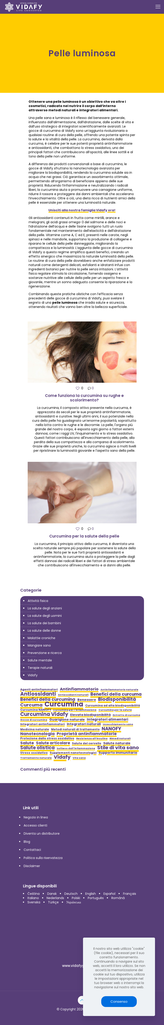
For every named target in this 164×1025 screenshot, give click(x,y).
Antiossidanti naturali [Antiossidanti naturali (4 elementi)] (73, 695)
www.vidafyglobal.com (82, 965)
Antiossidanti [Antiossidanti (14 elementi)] (38, 694)
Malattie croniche (41, 638)
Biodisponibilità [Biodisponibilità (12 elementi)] (117, 699)
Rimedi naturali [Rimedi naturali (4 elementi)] (120, 738)
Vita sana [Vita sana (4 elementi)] (79, 758)
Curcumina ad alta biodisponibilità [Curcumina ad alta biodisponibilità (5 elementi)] (112, 705)
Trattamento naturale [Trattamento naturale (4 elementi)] (36, 758)
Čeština (33, 893)
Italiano (33, 898)
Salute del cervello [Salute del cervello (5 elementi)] (86, 743)
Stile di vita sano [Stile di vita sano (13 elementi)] (118, 747)
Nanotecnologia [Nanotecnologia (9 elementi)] (37, 733)
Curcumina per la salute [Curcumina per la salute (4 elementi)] (115, 710)
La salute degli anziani (45, 608)
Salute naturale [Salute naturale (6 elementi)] (116, 743)
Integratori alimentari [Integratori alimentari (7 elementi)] (107, 719)
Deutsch (71, 893)
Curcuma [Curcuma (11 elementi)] (31, 705)
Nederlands (55, 898)
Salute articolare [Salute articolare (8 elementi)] (53, 743)
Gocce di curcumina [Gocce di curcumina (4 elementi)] (33, 720)
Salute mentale (40, 660)
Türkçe (53, 902)
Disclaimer (32, 866)
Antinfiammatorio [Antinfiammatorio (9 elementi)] (79, 689)
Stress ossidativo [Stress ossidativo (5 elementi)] (34, 753)
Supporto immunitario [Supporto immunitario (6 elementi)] (118, 753)
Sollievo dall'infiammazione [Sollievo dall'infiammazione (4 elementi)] (76, 748)
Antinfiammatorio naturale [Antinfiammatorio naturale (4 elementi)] (119, 689)
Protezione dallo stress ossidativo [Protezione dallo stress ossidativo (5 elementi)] (47, 738)
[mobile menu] (158, 7)
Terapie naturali (40, 667)
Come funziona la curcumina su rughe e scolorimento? (84, 398)
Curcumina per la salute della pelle (84, 536)
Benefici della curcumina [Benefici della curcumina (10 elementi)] (47, 699)
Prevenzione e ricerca (45, 653)
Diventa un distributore (42, 833)
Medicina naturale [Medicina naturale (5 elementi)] (34, 729)
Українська (73, 902)
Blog (27, 841)
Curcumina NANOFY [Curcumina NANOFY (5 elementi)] (35, 710)
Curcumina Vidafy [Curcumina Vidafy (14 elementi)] (44, 714)
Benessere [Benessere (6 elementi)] (86, 700)
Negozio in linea (36, 817)
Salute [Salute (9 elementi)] (27, 743)
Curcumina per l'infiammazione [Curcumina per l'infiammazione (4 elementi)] (75, 710)
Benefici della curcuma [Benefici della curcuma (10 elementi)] (116, 694)
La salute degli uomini (45, 615)
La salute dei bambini (44, 623)
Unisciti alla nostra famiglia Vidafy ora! (81, 210)
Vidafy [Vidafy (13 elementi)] (62, 757)
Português (96, 898)
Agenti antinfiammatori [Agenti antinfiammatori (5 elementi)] (39, 689)
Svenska (33, 902)
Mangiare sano (39, 645)
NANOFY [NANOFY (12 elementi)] (111, 729)
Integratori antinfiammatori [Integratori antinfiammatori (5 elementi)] (42, 724)
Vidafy (33, 675)
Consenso (119, 1001)
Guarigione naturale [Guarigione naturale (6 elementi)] (67, 720)
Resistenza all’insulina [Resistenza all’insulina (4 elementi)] (92, 738)
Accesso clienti (35, 825)
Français (129, 893)
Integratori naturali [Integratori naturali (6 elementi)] (84, 724)
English (90, 893)
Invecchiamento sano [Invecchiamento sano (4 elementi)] (118, 724)
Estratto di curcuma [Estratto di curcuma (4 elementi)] (126, 715)
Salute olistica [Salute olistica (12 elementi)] (37, 747)
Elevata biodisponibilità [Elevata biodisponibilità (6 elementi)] (90, 715)
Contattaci (32, 849)
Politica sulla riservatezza (43, 858)
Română (118, 898)
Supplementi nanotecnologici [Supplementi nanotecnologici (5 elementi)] (73, 753)
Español (109, 893)
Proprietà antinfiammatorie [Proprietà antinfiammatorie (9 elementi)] (87, 733)
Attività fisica (38, 601)
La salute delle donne (44, 630)
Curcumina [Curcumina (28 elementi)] (64, 704)
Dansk (52, 893)
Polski (76, 898)
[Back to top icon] (82, 1000)
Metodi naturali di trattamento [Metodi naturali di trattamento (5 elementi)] (75, 729)
